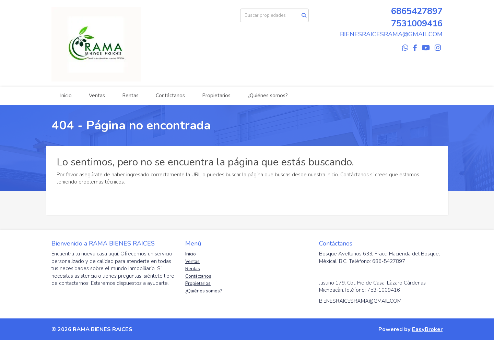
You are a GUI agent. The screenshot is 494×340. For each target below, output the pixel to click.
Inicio (66, 95)
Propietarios (216, 95)
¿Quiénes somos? (268, 95)
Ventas (97, 95)
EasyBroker (427, 329)
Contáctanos (170, 95)
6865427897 (417, 11)
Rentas (130, 95)
